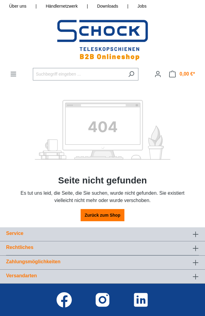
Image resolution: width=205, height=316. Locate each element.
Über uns (17, 6)
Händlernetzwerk (62, 6)
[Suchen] (131, 74)
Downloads (107, 6)
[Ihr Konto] (158, 74)
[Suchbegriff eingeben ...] (78, 74)
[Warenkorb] (182, 74)
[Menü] (13, 74)
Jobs (142, 6)
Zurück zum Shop (102, 215)
